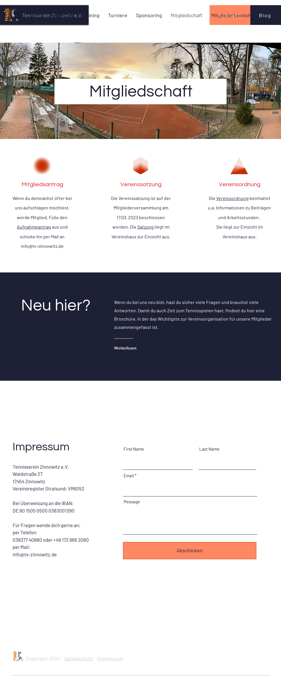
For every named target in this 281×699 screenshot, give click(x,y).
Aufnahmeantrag (34, 226)
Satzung (145, 226)
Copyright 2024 (44, 658)
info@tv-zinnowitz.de (42, 246)
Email (129, 476)
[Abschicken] (189, 550)
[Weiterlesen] (137, 348)
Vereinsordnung (232, 198)
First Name (134, 449)
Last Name (209, 449)
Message (132, 502)
